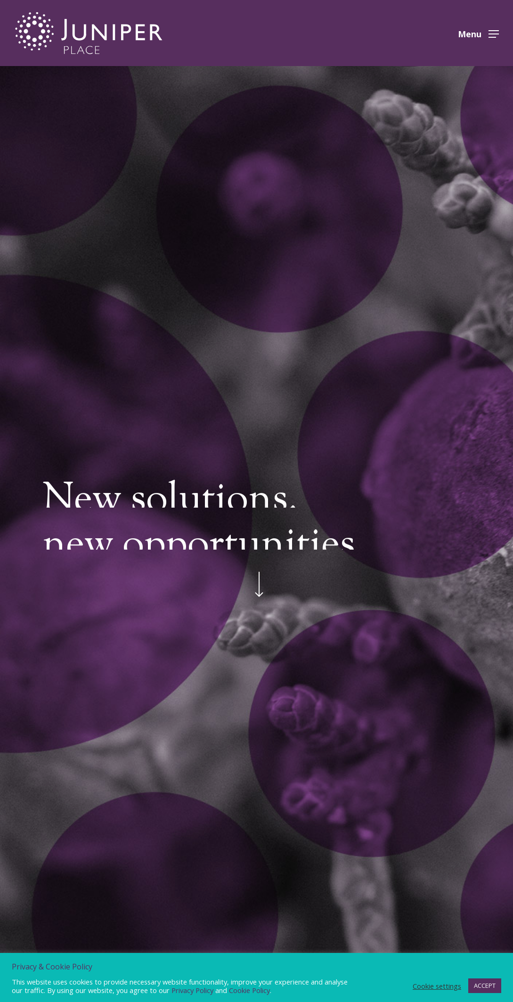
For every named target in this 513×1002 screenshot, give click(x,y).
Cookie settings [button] (437, 986)
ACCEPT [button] (485, 985)
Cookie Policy (249, 990)
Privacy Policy (192, 990)
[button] (478, 33)
